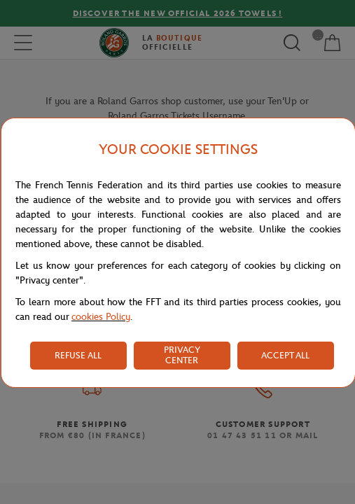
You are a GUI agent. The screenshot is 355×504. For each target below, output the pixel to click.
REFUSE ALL (78, 355)
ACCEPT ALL (285, 355)
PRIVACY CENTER (182, 354)
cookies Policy (100, 317)
